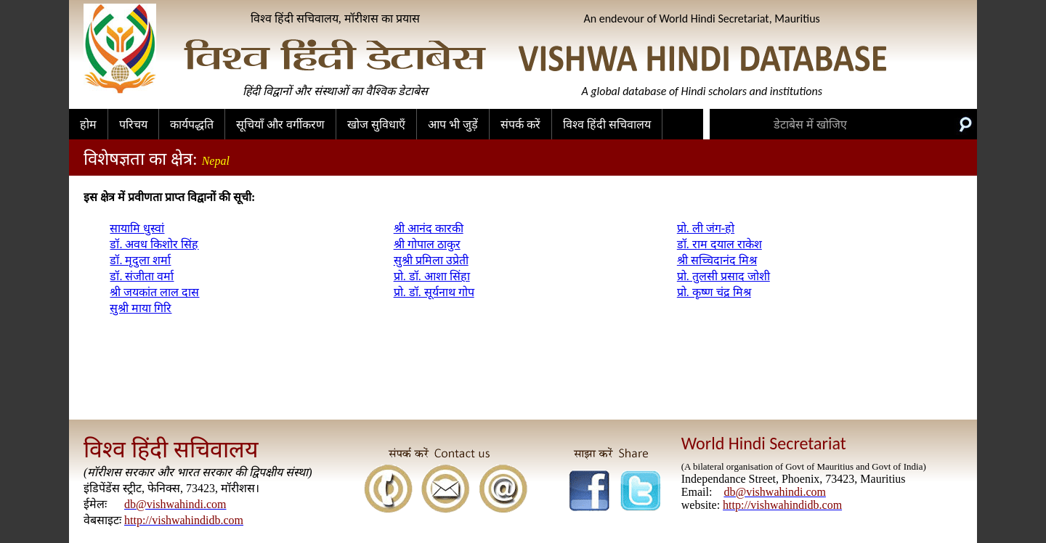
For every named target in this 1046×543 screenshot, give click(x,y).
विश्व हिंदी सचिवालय (607, 124)
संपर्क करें (520, 124)
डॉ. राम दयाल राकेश (719, 244)
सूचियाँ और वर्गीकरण (280, 124)
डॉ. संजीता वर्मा (142, 276)
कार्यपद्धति (192, 124)
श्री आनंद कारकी (428, 228)
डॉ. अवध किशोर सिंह (154, 244)
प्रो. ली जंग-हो (705, 228)
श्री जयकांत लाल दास (154, 292)
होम (88, 124)
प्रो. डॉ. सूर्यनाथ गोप (434, 292)
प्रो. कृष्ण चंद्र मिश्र (714, 292)
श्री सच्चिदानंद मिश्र (717, 260)
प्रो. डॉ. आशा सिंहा (432, 276)
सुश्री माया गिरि (140, 308)
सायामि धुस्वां (137, 228)
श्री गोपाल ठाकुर (427, 244)
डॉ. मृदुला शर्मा (140, 260)
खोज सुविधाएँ (376, 124)
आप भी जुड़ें (453, 124)
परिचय (133, 124)
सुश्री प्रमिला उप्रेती (431, 260)
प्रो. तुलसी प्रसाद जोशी (723, 276)
